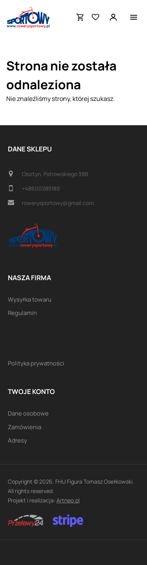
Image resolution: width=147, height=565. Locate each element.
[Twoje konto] (113, 17)
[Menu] (134, 17)
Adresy (17, 440)
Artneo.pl (68, 500)
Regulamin (22, 313)
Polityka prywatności (36, 363)
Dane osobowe (28, 413)
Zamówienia (24, 427)
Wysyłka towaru (29, 299)
